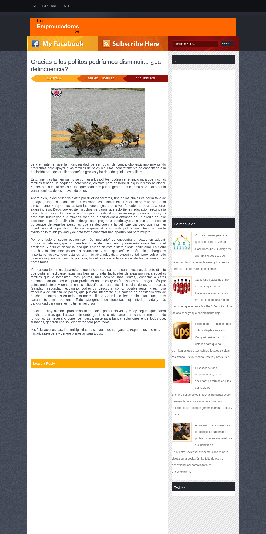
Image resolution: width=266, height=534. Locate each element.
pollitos (55, 349)
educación (75, 343)
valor (89, 349)
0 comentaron (145, 78)
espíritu (109, 343)
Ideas (53, 346)
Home (33, 5)
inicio (62, 346)
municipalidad (92, 346)
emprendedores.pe (56, 5)
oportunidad (39, 349)
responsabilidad (73, 349)
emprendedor (93, 343)
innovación (74, 346)
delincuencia (58, 343)
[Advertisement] (66, 500)
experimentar (40, 346)
